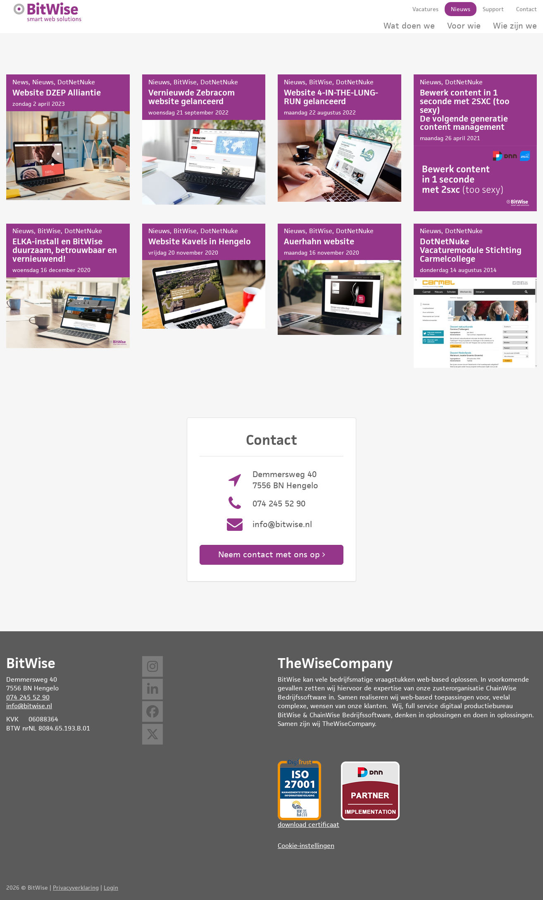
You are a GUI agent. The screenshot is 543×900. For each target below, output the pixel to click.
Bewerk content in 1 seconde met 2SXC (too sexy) (475, 142)
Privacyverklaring (76, 887)
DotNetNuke (76, 82)
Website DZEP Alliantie (68, 137)
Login (111, 887)
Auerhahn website (339, 279)
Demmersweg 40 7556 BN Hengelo (285, 480)
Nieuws (43, 82)
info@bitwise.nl (282, 524)
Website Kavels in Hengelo (204, 276)
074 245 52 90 (278, 503)
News (20, 82)
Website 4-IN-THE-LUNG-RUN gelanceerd (339, 138)
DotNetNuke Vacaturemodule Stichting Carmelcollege (475, 296)
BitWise (185, 82)
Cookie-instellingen (306, 845)
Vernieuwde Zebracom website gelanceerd (204, 139)
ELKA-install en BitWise (68, 286)
